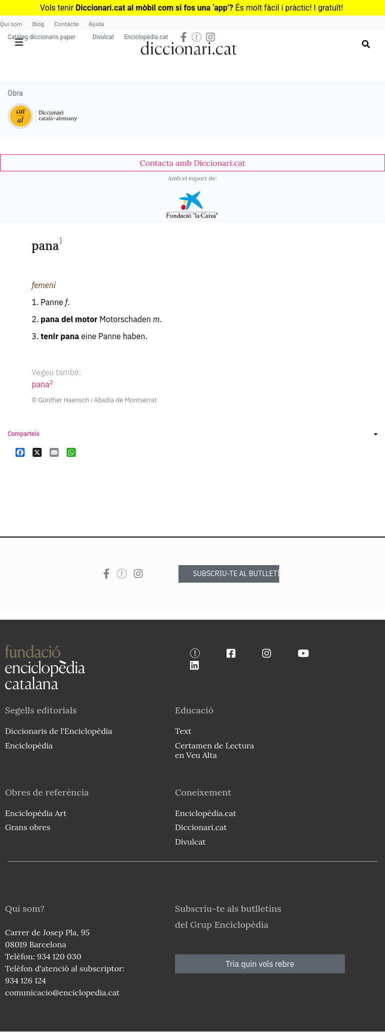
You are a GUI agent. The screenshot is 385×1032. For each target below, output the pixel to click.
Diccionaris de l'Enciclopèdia (58, 731)
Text (183, 731)
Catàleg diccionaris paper (42, 37)
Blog (38, 24)
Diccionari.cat (201, 827)
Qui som (11, 24)
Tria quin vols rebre (260, 964)
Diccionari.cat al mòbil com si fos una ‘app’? (155, 8)
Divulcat (103, 37)
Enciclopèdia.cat (146, 37)
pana (42, 384)
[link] (192, 163)
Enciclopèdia (29, 745)
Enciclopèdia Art (36, 813)
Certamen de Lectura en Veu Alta (214, 750)
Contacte (66, 24)
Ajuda (96, 24)
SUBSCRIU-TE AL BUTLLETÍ (236, 573)
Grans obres (27, 827)
